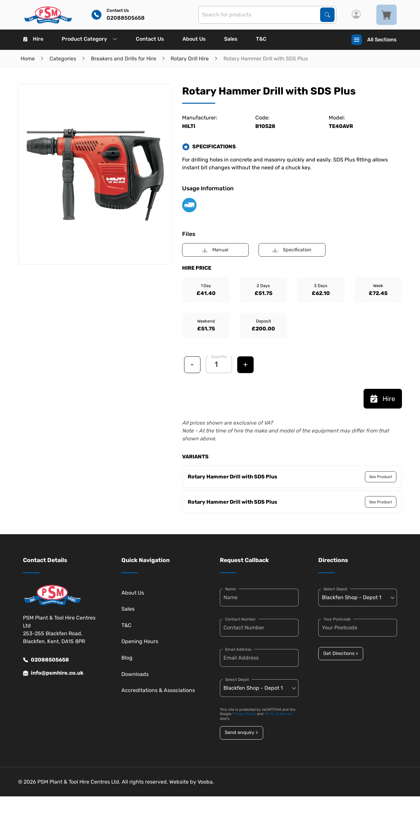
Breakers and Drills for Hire (123, 58)
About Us (194, 39)
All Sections (374, 39)
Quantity (219, 356)
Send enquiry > (241, 732)
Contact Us (150, 39)
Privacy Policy (244, 714)
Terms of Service (278, 714)
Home (28, 58)
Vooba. (206, 782)
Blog (127, 658)
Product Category (89, 39)
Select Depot (237, 679)
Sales (231, 39)
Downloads (135, 674)
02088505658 (46, 660)
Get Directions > (340, 653)
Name (230, 589)
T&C (261, 39)
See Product (380, 476)
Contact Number (240, 619)
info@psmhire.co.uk (53, 673)
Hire (33, 39)
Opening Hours (139, 641)
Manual (215, 250)
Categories (63, 58)
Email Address (238, 649)
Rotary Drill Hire (190, 58)
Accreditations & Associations (158, 690)
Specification (292, 250)
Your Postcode (337, 619)
